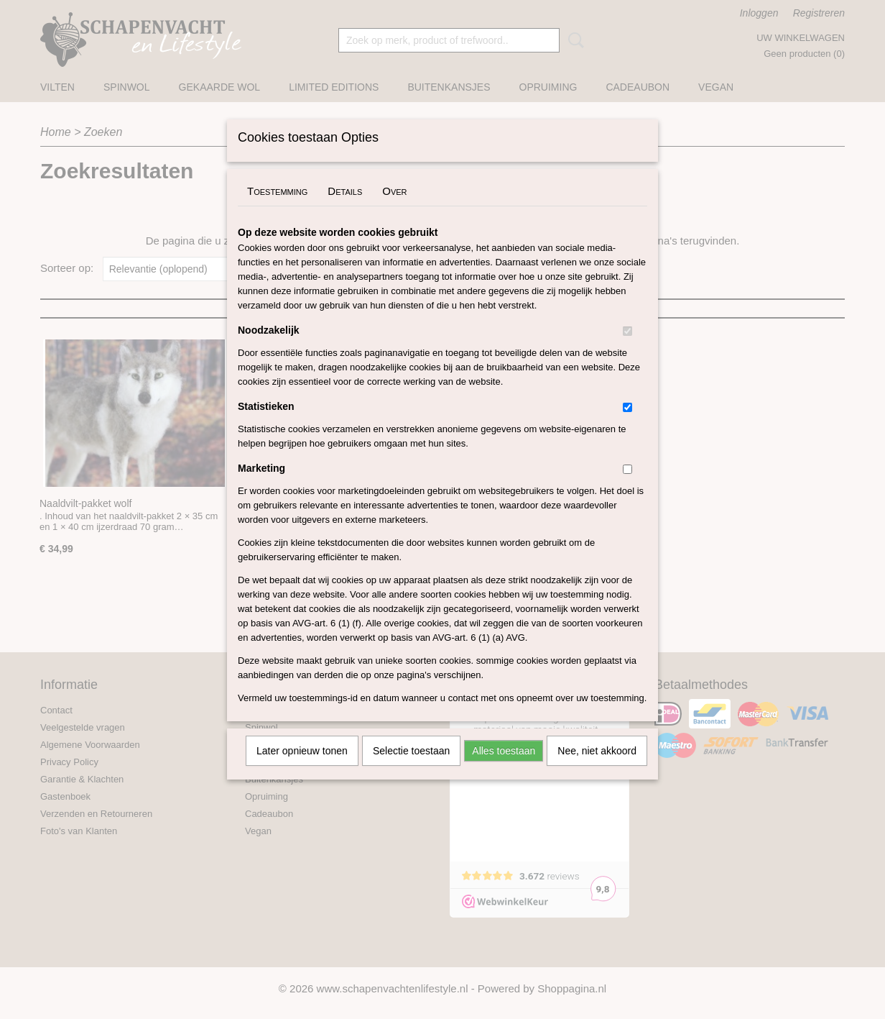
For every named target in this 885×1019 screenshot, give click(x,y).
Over (394, 210)
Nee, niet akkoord (596, 769)
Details (345, 210)
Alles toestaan (503, 769)
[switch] (627, 350)
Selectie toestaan (411, 769)
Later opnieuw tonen (302, 769)
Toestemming (277, 210)
